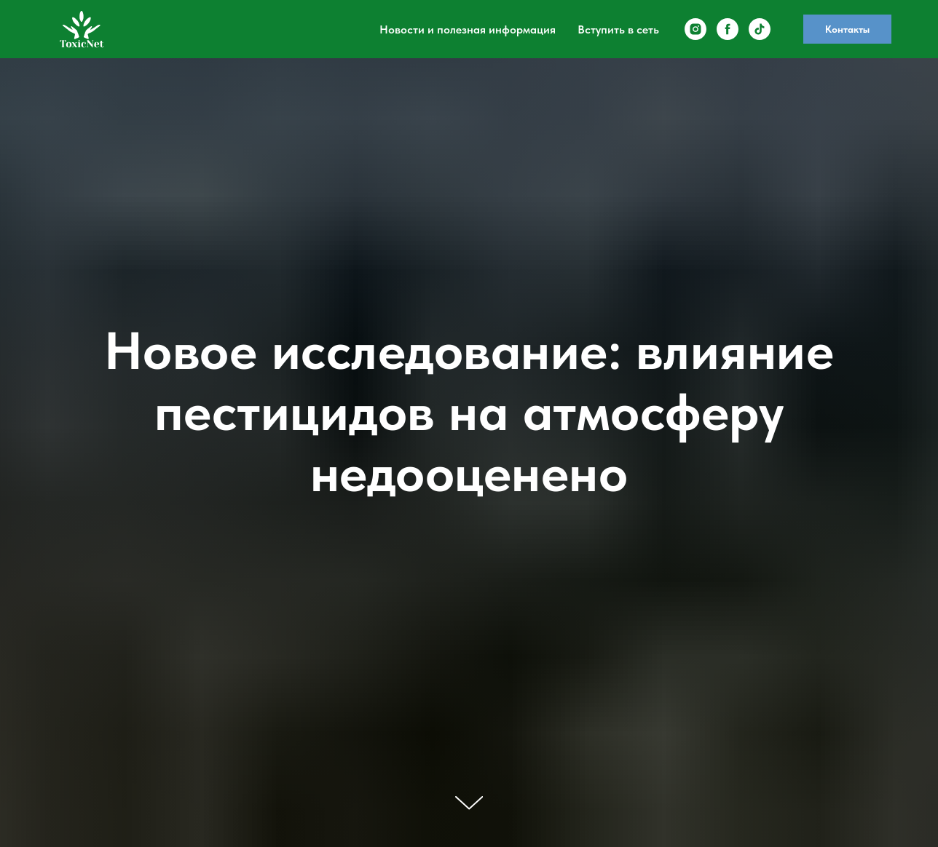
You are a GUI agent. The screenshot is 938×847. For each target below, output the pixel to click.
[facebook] (727, 29)
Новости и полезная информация (467, 29)
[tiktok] (759, 29)
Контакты (847, 29)
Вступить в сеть (618, 29)
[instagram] (695, 29)
